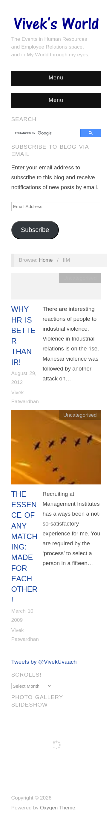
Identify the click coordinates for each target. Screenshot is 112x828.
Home (46, 260)
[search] (47, 133)
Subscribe (35, 230)
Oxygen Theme (57, 808)
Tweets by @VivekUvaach (44, 662)
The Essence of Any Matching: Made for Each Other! (24, 547)
